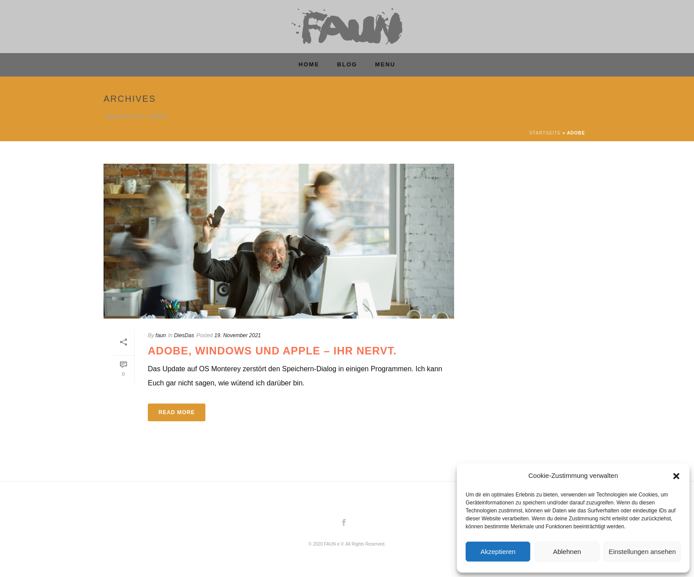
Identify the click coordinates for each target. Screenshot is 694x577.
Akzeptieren (497, 551)
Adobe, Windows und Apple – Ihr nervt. (272, 351)
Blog (347, 64)
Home (309, 64)
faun (160, 335)
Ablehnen (567, 551)
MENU (385, 64)
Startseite (545, 133)
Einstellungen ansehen (642, 551)
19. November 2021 (237, 335)
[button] (676, 476)
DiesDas (184, 335)
